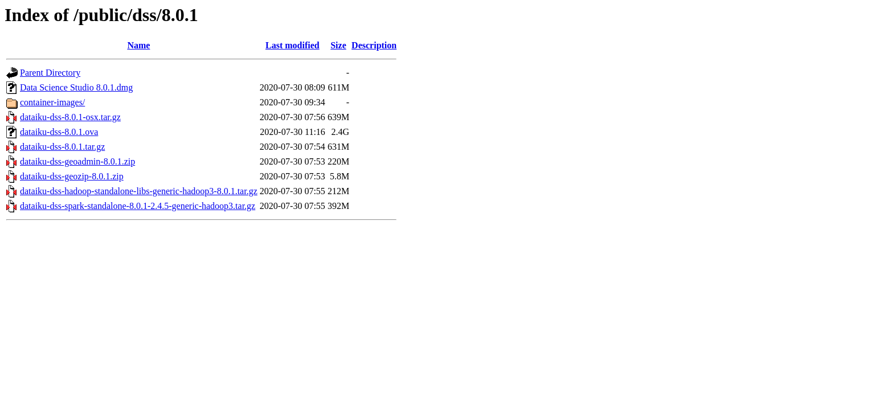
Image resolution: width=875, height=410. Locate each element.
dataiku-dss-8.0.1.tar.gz (62, 146)
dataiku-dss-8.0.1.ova (59, 132)
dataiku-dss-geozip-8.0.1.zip (72, 176)
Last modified (292, 45)
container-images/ (52, 102)
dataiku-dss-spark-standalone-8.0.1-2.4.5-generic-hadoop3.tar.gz (137, 206)
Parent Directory (50, 72)
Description (373, 45)
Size (338, 45)
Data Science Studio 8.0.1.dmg (76, 87)
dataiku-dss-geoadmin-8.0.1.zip (77, 161)
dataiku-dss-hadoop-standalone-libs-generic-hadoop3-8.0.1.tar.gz (138, 191)
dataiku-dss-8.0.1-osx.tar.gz (70, 117)
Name (138, 45)
